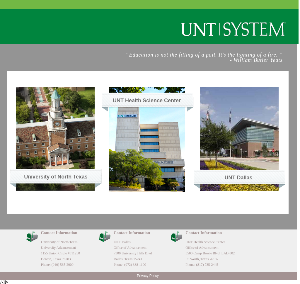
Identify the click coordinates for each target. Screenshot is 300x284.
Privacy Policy (148, 276)
